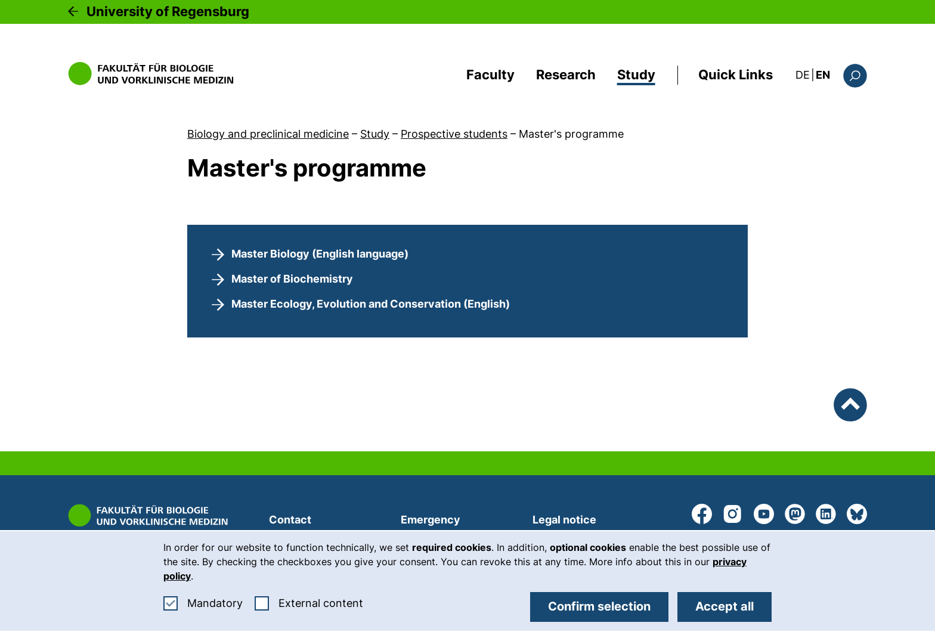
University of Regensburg (167, 11)
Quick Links (735, 74)
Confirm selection (599, 606)
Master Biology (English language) (319, 253)
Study (636, 74)
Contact (290, 519)
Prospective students (454, 134)
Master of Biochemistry (292, 278)
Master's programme (571, 134)
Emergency (430, 519)
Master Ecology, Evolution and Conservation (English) (370, 304)
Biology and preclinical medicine (268, 134)
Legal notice (564, 519)
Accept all (724, 606)
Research (566, 74)
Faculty (490, 74)
